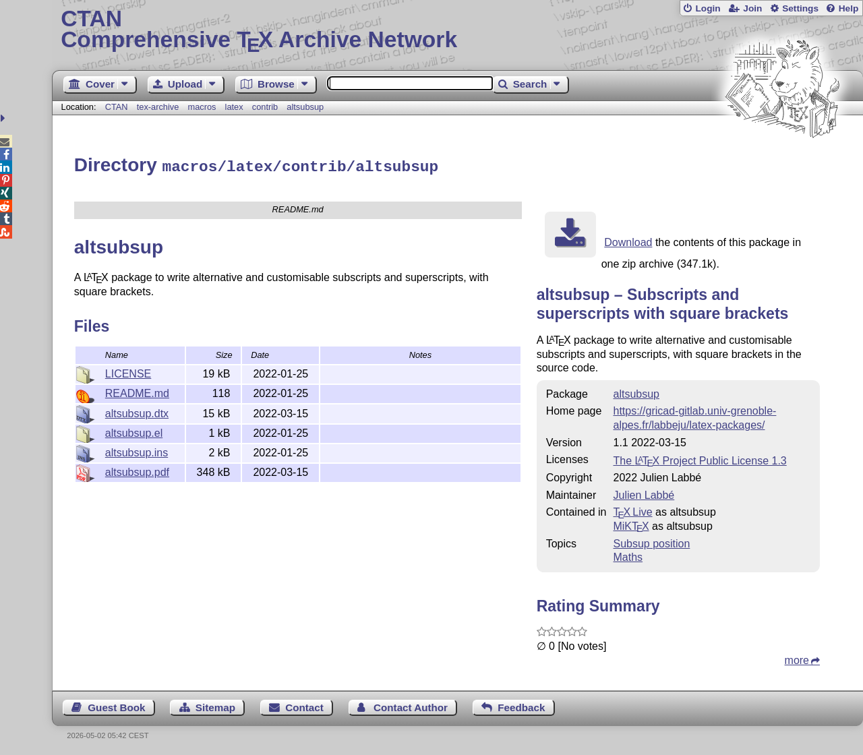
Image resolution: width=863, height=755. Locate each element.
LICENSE (128, 372)
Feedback (521, 705)
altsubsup (305, 107)
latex (234, 107)
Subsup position (651, 541)
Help (849, 8)
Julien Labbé (643, 493)
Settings (800, 8)
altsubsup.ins (136, 450)
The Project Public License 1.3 (699, 458)
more (797, 658)
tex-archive (158, 107)
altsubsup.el (133, 431)
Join (752, 8)
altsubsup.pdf (137, 470)
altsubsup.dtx (137, 411)
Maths (628, 555)
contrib (265, 107)
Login (707, 8)
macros (201, 107)
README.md (137, 391)
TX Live (632, 510)
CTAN (116, 107)
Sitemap (215, 705)
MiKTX (631, 524)
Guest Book (116, 705)
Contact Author (411, 705)
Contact (304, 705)
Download (628, 240)
